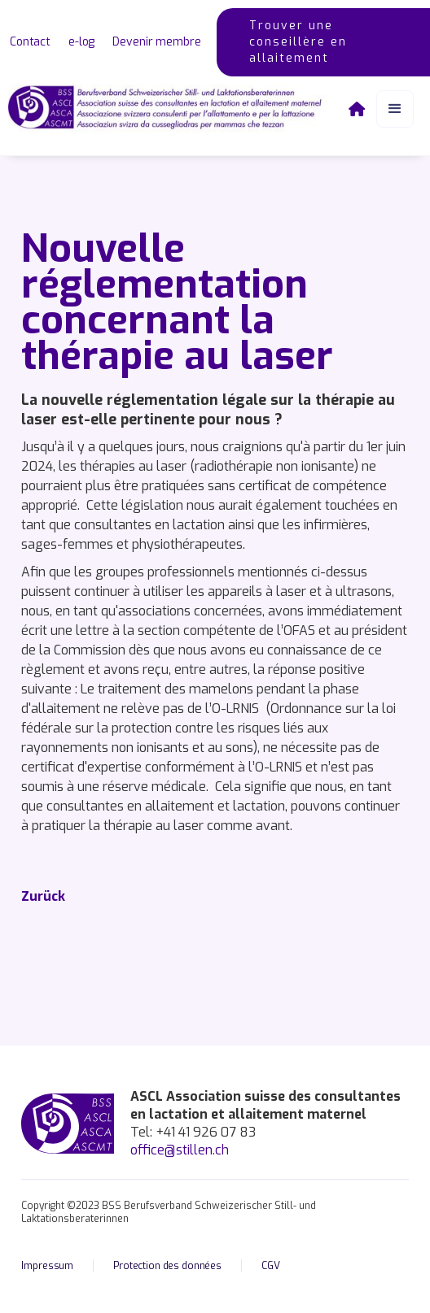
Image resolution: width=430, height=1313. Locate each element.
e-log (81, 42)
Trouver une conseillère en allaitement (298, 42)
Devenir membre (156, 42)
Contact (30, 42)
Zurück (43, 896)
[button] (395, 109)
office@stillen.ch (179, 1150)
